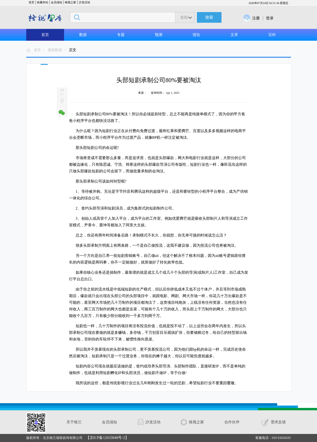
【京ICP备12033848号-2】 (107, 438)
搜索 (209, 17)
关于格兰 (74, 422)
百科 (272, 35)
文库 (234, 35)
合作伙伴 (231, 422)
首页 (31, 2)
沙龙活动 (84, 2)
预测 (158, 35)
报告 (196, 35)
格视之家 (70, 2)
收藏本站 (42, 2)
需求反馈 (278, 422)
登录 (270, 18)
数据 (83, 35)
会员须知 (56, 2)
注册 (256, 18)
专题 (121, 35)
